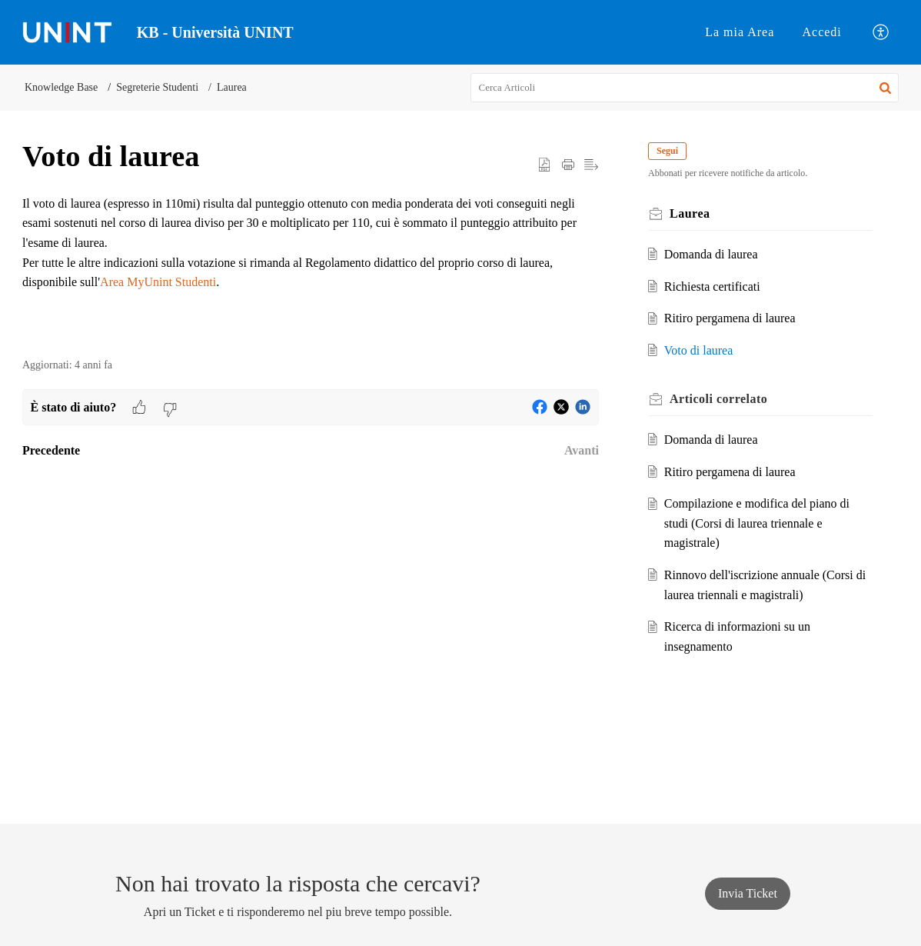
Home (663, 31)
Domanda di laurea (711, 254)
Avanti (581, 450)
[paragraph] (310, 243)
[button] (881, 33)
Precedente (51, 450)
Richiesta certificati (712, 286)
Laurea (232, 87)
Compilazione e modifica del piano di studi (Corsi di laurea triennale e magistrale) (757, 523)
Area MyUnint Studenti (158, 281)
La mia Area (739, 31)
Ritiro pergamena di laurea (730, 318)
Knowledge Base (61, 87)
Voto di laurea (698, 350)
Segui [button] (667, 150)
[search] (684, 87)
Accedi (822, 31)
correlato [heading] (718, 398)
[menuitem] (663, 32)
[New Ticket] (747, 893)
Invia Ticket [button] (747, 893)
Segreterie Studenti (157, 87)
